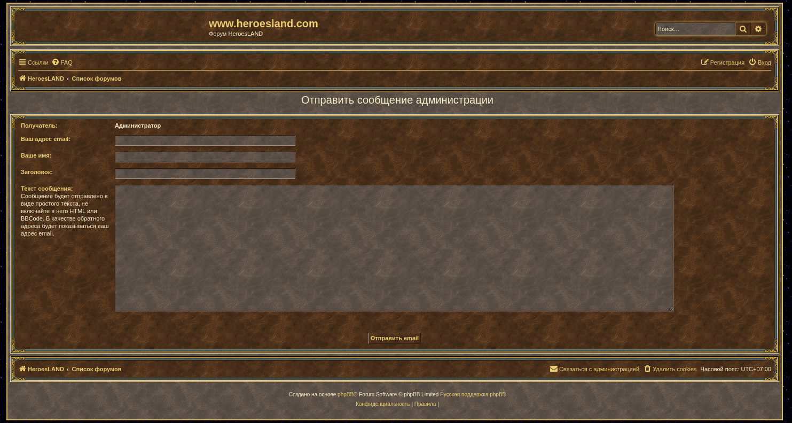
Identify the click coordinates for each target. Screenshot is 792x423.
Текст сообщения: (47, 188)
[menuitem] (62, 62)
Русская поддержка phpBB (473, 394)
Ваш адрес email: (45, 139)
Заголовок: (37, 172)
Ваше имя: (36, 155)
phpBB (346, 394)
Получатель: (39, 125)
